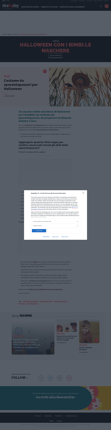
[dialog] (55, 215)
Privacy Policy (64, 236)
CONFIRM (39, 230)
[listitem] (55, 221)
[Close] (83, 193)
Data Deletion (46, 236)
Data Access (55, 236)
